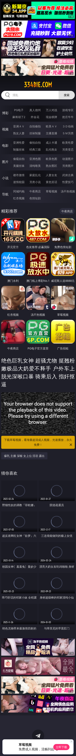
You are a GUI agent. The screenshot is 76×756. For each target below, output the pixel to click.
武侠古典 (68, 175)
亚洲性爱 (19, 142)
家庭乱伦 (35, 175)
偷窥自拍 (19, 159)
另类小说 (35, 182)
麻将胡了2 (18, 117)
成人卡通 (51, 142)
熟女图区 (51, 166)
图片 (5, 161)
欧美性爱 (68, 142)
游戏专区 (68, 110)
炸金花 (35, 117)
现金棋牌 (51, 117)
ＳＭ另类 (68, 133)
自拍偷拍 (35, 126)
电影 (5, 145)
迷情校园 (19, 182)
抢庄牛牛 (68, 117)
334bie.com (38, 85)
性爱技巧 (68, 182)
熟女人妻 (19, 133)
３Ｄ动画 (68, 126)
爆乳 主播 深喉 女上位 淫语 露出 (24, 456)
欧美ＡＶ (51, 126)
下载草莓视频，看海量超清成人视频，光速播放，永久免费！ (38, 442)
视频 (5, 129)
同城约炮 (19, 191)
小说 (5, 178)
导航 (5, 194)
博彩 (5, 113)
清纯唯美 (35, 166)
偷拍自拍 (35, 142)
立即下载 (61, 747)
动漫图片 (68, 159)
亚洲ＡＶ (19, 126)
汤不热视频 (68, 191)
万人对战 (51, 110)
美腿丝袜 (19, 166)
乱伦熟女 (51, 149)
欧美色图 (51, 159)
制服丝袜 (19, 149)
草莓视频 (51, 191)
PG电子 (19, 110)
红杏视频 (19, 198)
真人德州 (35, 110)
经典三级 (35, 149)
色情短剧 (35, 198)
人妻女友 (51, 175)
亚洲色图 (35, 159)
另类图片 (68, 166)
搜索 (67, 95)
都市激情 (19, 175)
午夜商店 (35, 191)
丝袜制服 (35, 133)
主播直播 (51, 133)
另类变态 (68, 149)
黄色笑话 (51, 182)
